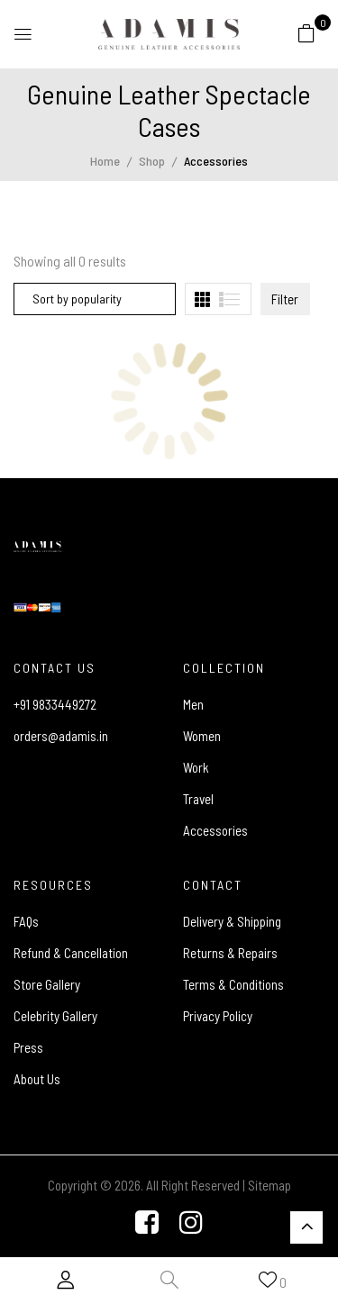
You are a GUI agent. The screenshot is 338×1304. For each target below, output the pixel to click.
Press (28, 1047)
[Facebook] (147, 1224)
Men (193, 704)
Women (202, 736)
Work (196, 767)
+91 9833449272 (55, 704)
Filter (284, 299)
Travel (198, 799)
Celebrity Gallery (55, 1016)
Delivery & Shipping (232, 921)
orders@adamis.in (61, 736)
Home (105, 160)
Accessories (215, 830)
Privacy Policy (217, 1016)
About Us (37, 1079)
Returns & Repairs (230, 953)
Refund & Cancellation (71, 953)
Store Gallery (47, 984)
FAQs (26, 921)
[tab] (202, 299)
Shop (152, 160)
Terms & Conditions (233, 984)
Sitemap (269, 1185)
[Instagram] (191, 1224)
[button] (306, 32)
